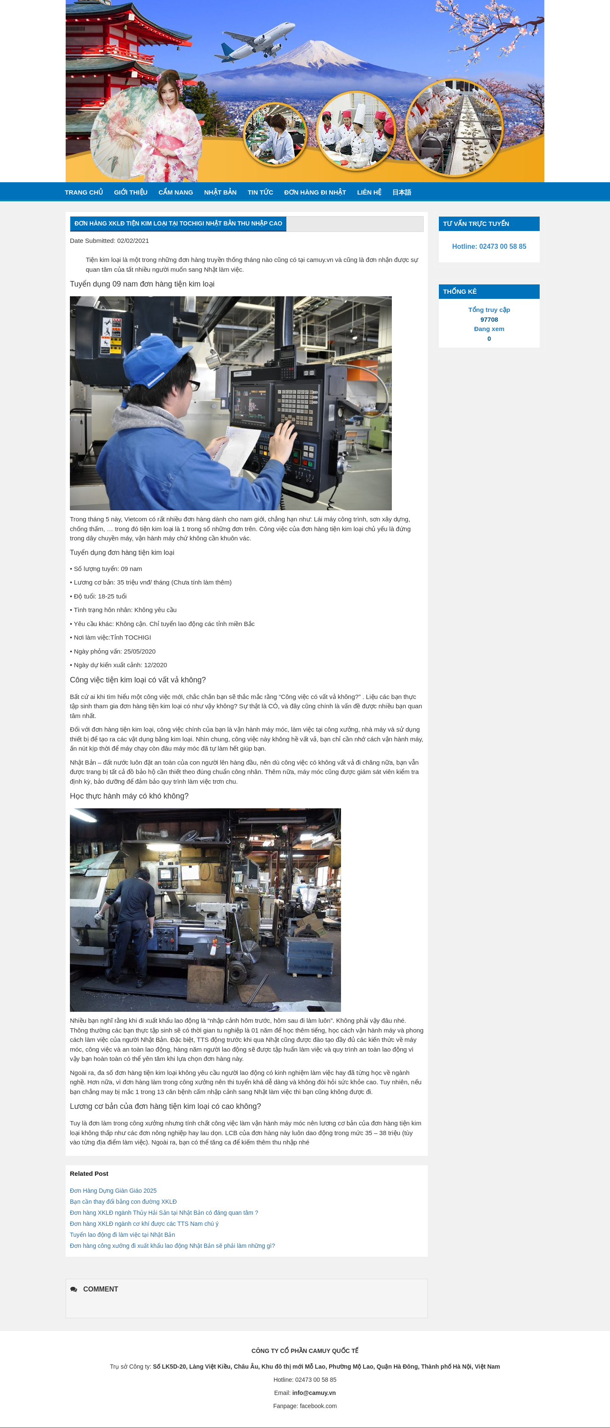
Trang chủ (84, 192)
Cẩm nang (175, 192)
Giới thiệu (130, 192)
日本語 (401, 192)
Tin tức (260, 192)
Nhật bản (220, 192)
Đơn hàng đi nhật (315, 192)
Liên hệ (369, 192)
